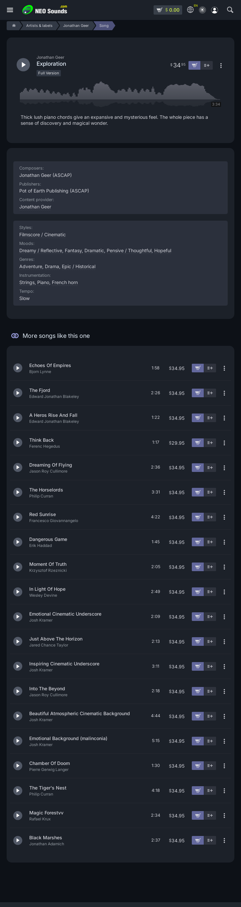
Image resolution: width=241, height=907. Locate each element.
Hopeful (162, 250)
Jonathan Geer (35, 206)
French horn (65, 282)
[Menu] (10, 10)
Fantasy (73, 250)
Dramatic (94, 250)
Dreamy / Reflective (40, 250)
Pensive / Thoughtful (129, 250)
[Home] (13, 25)
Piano (43, 282)
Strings (27, 282)
